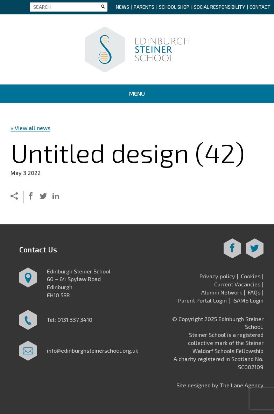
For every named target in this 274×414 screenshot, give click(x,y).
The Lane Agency (242, 385)
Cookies (250, 276)
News (122, 7)
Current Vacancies (237, 284)
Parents (144, 7)
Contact (260, 7)
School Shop (174, 7)
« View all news (30, 127)
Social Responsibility (219, 7)
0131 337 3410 (74, 319)
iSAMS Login (248, 300)
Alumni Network (221, 292)
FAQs (254, 292)
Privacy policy (217, 276)
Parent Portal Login (202, 300)
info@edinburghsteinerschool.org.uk (92, 350)
